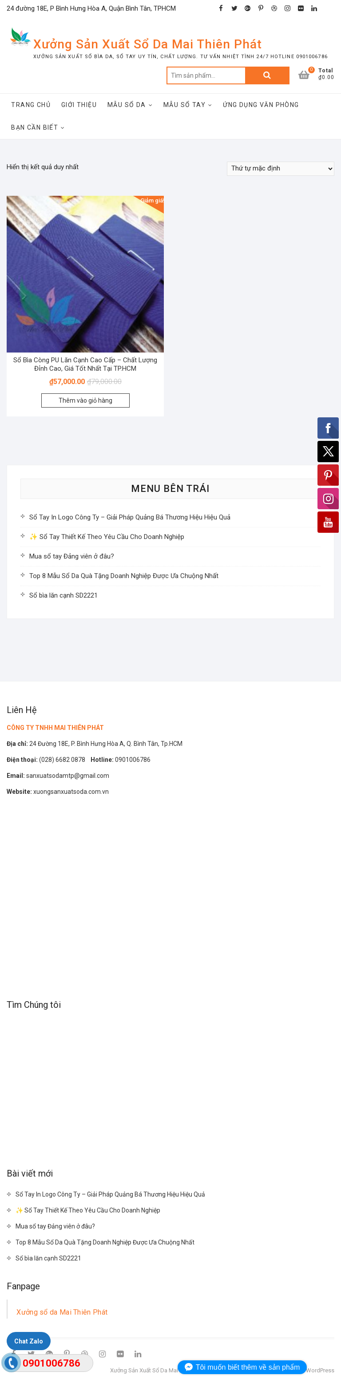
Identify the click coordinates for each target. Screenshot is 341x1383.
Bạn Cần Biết (34, 127)
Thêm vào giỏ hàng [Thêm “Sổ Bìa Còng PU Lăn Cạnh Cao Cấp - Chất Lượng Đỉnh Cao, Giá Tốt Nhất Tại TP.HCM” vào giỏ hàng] (85, 400)
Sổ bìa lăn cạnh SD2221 (63, 595)
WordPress (320, 1370)
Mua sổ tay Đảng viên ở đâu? (71, 556)
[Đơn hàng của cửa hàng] (280, 169)
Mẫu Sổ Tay (184, 104)
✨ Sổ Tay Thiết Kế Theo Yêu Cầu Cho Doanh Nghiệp (106, 537)
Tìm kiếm (267, 75)
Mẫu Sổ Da (126, 104)
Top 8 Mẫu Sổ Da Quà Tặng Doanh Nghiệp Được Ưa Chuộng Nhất (123, 576)
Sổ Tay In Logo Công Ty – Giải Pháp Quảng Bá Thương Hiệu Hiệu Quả (129, 517)
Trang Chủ (31, 104)
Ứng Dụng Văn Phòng (261, 104)
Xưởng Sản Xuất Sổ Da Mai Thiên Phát (147, 44)
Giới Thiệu (79, 104)
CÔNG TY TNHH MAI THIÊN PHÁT (55, 727)
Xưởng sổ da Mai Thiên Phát (61, 1312)
